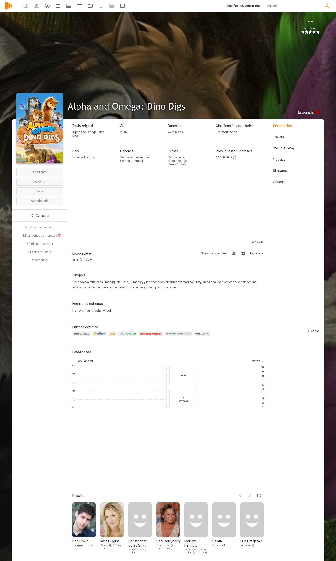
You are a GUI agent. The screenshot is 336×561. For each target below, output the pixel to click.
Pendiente (39, 172)
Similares (280, 171)
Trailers (278, 137)
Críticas (279, 182)
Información (282, 126)
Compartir (39, 215)
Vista (39, 191)
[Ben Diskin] (86, 528)
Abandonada (40, 200)
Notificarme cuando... (39, 227)
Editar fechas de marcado (41, 235)
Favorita (39, 181)
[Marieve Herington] (198, 528)
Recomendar (39, 260)
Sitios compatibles (213, 253)
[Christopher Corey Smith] (142, 528)
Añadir (107, 310)
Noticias (279, 159)
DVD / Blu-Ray (283, 148)
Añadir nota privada (40, 243)
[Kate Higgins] (114, 528)
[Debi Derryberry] (170, 528)
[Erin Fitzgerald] (252, 528)
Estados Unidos (83, 157)
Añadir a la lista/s (39, 252)
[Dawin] (226, 528)
